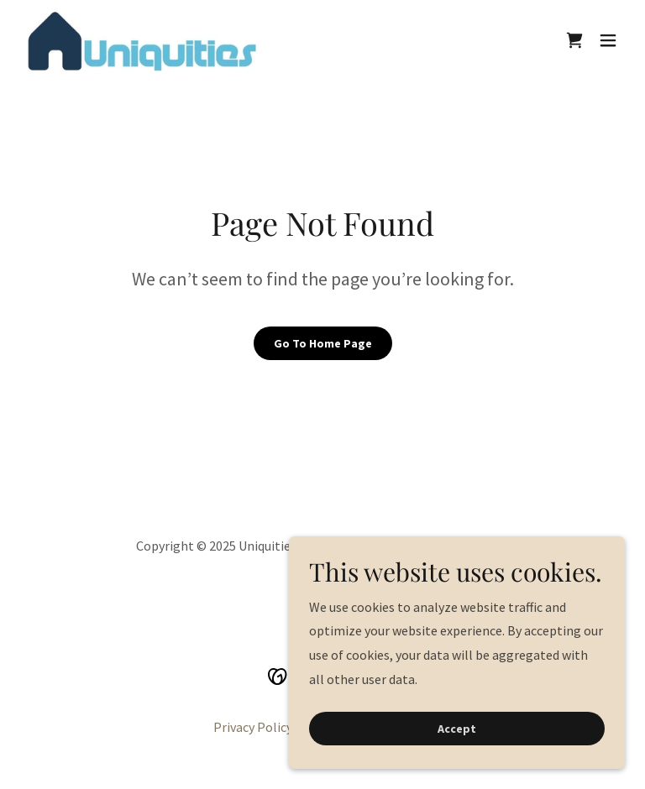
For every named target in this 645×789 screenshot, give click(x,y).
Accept (457, 740)
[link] (142, 40)
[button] (608, 40)
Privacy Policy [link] (252, 726)
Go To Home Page (323, 343)
